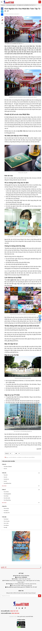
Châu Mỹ (4, 516)
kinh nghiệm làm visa (13, 280)
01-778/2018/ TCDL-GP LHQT (30, 587)
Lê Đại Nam (26, 575)
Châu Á (4, 489)
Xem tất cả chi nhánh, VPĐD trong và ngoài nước (22, 585)
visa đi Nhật (24, 457)
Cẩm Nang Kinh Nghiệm (10, 5)
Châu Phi (4, 506)
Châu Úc (4, 464)
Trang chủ (3, 5)
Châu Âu (4, 472)
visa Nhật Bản (21, 131)
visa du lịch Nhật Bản (12, 457)
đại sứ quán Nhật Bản (31, 457)
